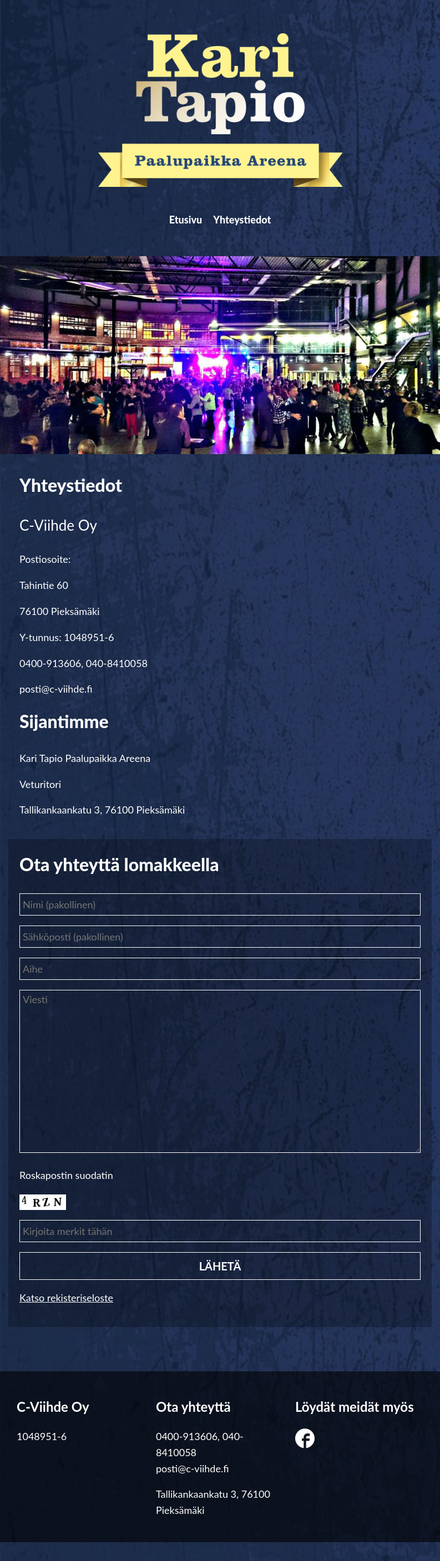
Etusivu (176, 229)
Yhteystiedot (251, 229)
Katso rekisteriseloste (66, 1316)
